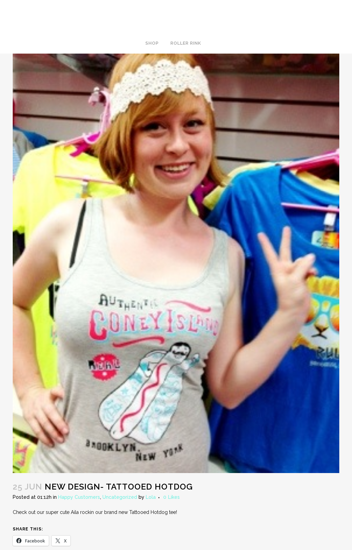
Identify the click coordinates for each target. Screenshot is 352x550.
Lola (151, 497)
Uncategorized (119, 497)
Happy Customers (79, 497)
